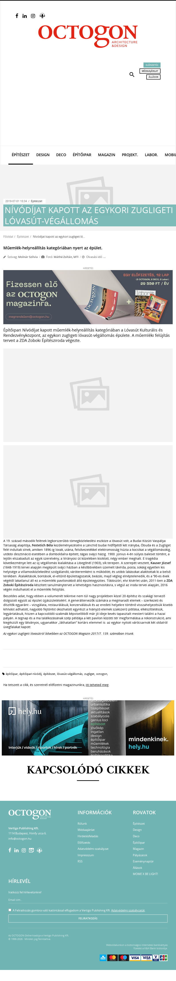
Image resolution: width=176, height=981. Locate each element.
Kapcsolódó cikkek (88, 771)
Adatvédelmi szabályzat (93, 849)
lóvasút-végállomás (69, 674)
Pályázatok (140, 855)
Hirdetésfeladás (88, 836)
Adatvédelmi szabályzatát (128, 910)
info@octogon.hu (19, 839)
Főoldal (8, 237)
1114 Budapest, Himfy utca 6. (27, 833)
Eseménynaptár (143, 861)
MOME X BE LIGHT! (145, 874)
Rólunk (82, 824)
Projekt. (130, 154)
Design (43, 154)
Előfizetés (152, 64)
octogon (101, 674)
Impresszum (86, 855)
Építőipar (82, 154)
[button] (132, 74)
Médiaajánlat (150, 70)
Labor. (151, 154)
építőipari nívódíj (30, 674)
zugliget (89, 674)
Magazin (106, 154)
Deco (61, 154)
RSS (80, 861)
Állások (153, 76)
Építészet (21, 154)
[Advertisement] (88, 113)
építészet (49, 674)
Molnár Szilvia (28, 257)
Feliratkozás (88, 918)
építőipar (12, 674)
